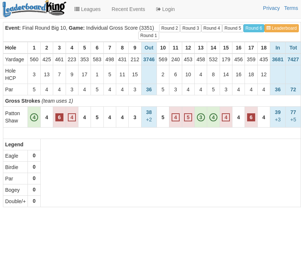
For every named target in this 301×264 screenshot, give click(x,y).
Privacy (271, 8)
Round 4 (211, 28)
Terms (291, 8)
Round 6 (254, 28)
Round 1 (148, 35)
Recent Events (128, 9)
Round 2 (169, 28)
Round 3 (190, 28)
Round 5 (232, 28)
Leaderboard (282, 28)
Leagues (87, 9)
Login (165, 9)
